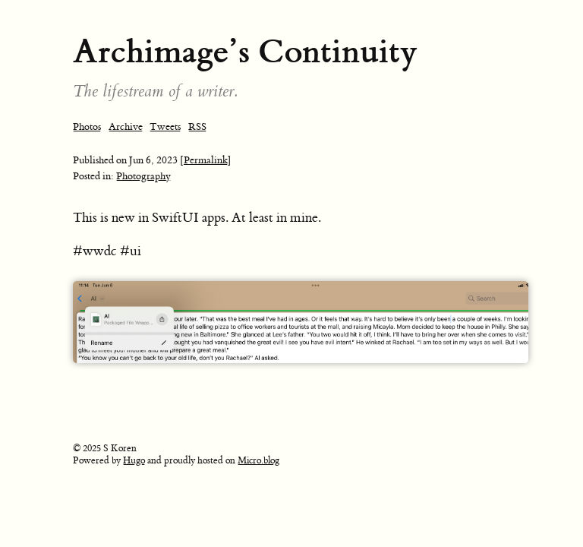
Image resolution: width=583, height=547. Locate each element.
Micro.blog (258, 460)
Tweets (165, 126)
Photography (143, 175)
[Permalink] (206, 159)
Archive (126, 126)
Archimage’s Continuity (245, 51)
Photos (87, 126)
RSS (197, 126)
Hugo (134, 460)
